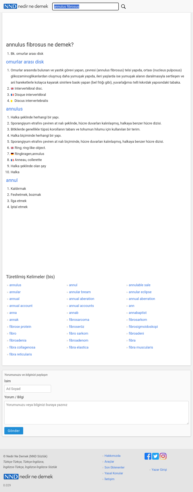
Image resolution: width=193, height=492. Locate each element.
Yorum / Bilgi (14, 397)
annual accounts (81, 306)
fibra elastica (78, 347)
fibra (132, 340)
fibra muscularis (141, 347)
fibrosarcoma (79, 320)
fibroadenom (78, 340)
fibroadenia (17, 340)
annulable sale (139, 285)
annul (12, 180)
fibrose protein (20, 327)
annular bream (80, 292)
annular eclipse (140, 292)
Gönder (14, 431)
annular (15, 292)
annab (73, 313)
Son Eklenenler (115, 467)
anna (13, 313)
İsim (7, 381)
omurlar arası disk (25, 62)
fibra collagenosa (22, 347)
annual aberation (81, 299)
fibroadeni (136, 333)
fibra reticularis (20, 354)
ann (131, 306)
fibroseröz (76, 327)
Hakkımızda (113, 456)
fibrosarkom (138, 320)
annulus (14, 109)
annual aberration (142, 299)
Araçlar (109, 461)
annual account (20, 306)
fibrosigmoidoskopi (143, 327)
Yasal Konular (114, 473)
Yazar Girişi (159, 469)
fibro (12, 333)
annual (14, 299)
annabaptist (138, 313)
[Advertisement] (96, 25)
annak (13, 320)
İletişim (110, 479)
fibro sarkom (78, 333)
